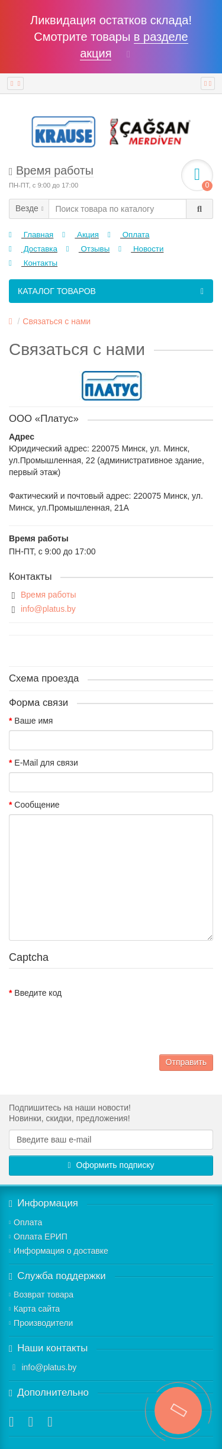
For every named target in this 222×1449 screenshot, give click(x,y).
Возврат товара (41, 1294)
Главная (31, 234)
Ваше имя (33, 720)
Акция (80, 234)
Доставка (33, 248)
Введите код (38, 993)
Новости (140, 248)
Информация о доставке (58, 1251)
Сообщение (36, 804)
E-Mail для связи (46, 762)
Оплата (128, 234)
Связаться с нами (56, 321)
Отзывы (88, 248)
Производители (41, 1323)
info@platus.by (48, 609)
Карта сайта (34, 1309)
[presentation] (99, 1025)
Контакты (33, 263)
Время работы (48, 594)
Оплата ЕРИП (38, 1236)
